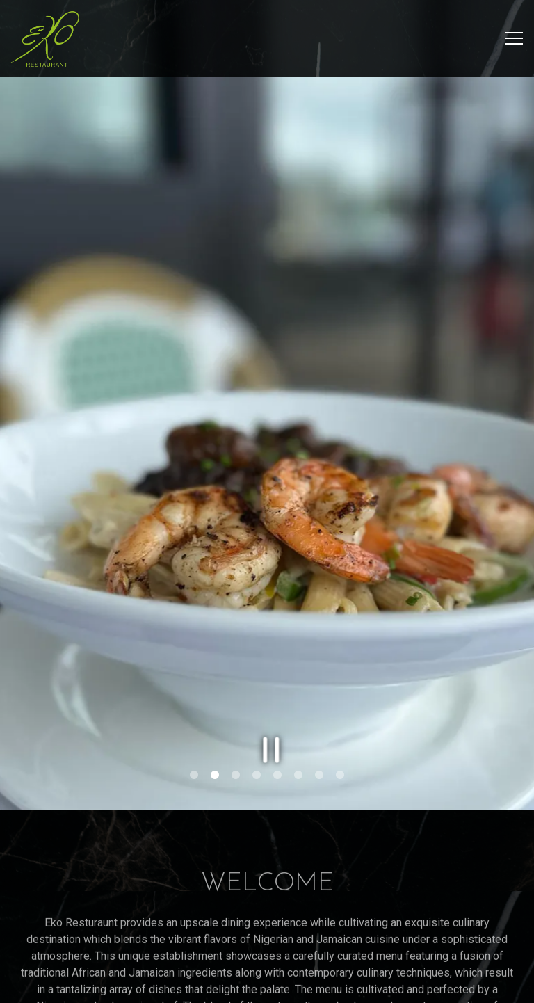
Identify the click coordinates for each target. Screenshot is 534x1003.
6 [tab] (298, 735)
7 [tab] (319, 735)
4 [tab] (257, 735)
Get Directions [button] (267, 985)
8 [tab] (340, 735)
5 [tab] (277, 735)
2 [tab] (215, 735)
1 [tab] (194, 735)
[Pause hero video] (267, 706)
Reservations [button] (267, 950)
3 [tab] (236, 735)
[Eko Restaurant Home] (44, 38)
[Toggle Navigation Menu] (514, 38)
